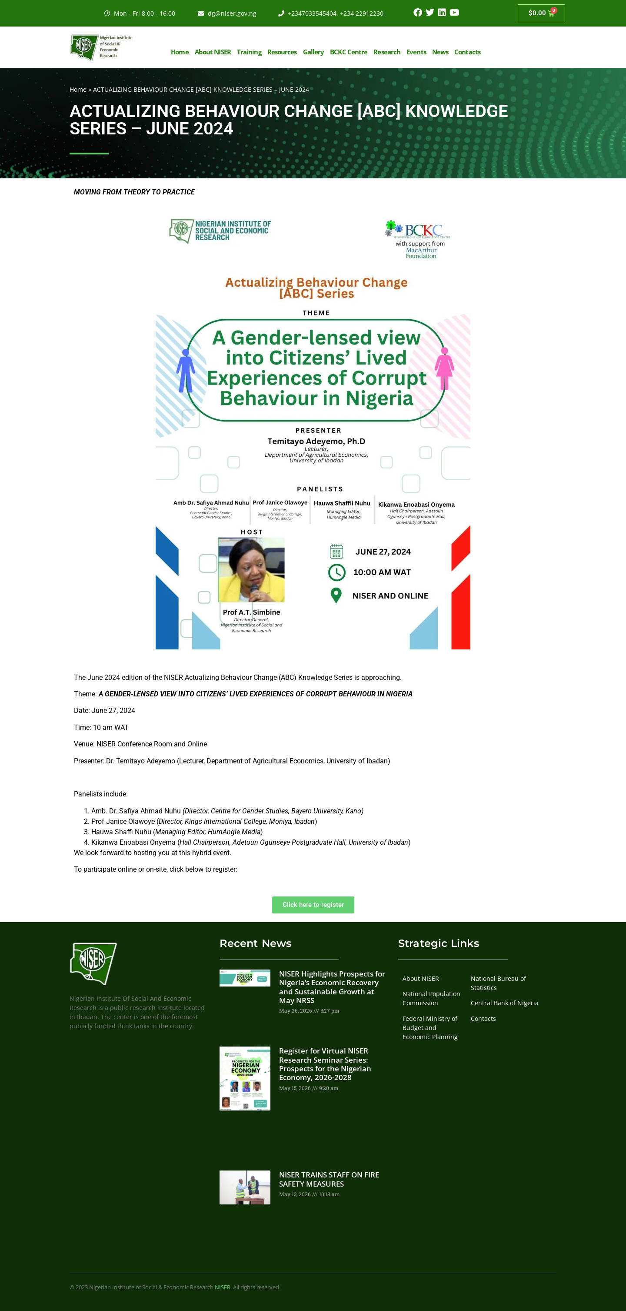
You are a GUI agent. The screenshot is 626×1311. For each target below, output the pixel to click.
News (440, 51)
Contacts (467, 51)
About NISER (213, 51)
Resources (282, 51)
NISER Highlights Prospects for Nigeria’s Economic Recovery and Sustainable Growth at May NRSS (332, 987)
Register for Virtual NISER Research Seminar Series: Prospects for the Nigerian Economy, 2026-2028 (325, 1064)
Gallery (313, 51)
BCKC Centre (348, 51)
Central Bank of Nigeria (505, 1003)
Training (249, 51)
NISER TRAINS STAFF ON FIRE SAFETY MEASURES (329, 1179)
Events (416, 51)
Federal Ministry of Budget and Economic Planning (430, 1027)
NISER (222, 1287)
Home (179, 51)
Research (386, 51)
